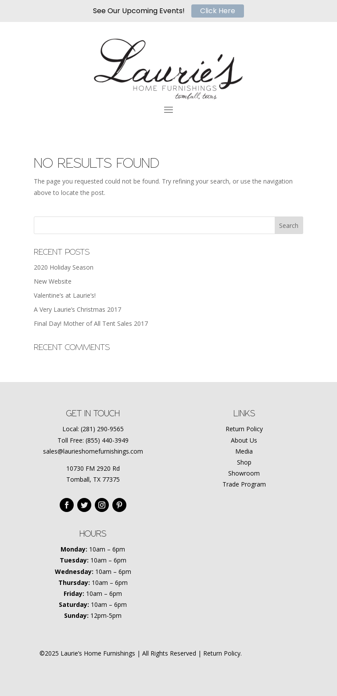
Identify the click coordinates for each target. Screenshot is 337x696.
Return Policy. (222, 653)
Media (244, 451)
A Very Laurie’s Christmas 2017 (77, 309)
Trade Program (244, 484)
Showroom (244, 473)
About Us (244, 440)
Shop (244, 462)
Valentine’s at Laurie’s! (65, 295)
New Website (53, 281)
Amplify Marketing (168, 664)
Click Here (217, 11)
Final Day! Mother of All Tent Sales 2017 (91, 323)
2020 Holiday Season (63, 267)
